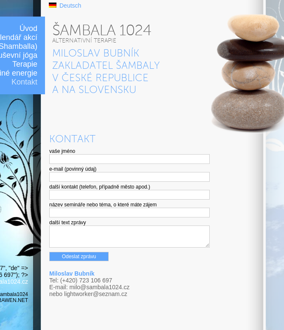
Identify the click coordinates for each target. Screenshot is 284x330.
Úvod (28, 28)
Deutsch (70, 5)
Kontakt (24, 82)
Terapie (24, 64)
